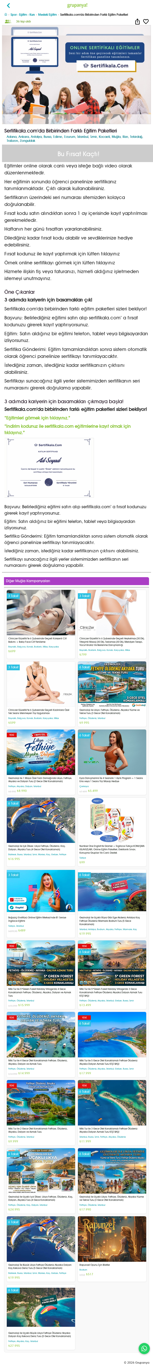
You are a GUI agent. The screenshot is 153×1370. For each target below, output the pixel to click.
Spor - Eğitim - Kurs (23, 14)
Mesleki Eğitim (47, 14)
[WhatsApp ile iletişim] (144, 1348)
